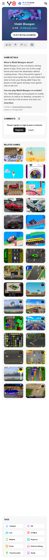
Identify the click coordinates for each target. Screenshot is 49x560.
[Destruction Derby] (13, 357)
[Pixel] (14, 546)
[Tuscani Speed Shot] (35, 306)
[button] (8, 102)
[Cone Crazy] (35, 256)
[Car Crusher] (13, 188)
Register (19, 130)
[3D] (35, 526)
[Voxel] (35, 552)
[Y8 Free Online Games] (11, 3)
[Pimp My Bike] (13, 154)
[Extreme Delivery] (13, 239)
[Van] (35, 273)
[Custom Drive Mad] (35, 239)
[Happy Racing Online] (35, 188)
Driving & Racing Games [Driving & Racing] (22, 107)
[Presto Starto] (35, 171)
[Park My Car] (35, 357)
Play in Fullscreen (24, 35)
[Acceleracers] (13, 340)
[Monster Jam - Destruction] (13, 306)
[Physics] (35, 539)
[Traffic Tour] (13, 222)
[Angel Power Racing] (35, 323)
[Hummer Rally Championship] (35, 391)
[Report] (23, 44)
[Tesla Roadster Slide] (13, 205)
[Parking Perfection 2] (35, 374)
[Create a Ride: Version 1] (13, 391)
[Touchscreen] (14, 552)
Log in (31, 130)
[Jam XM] (35, 340)
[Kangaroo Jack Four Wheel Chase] (35, 289)
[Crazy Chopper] (35, 154)
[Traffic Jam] (13, 323)
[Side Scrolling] (35, 546)
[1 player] (14, 526)
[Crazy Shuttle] (13, 273)
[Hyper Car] (35, 222)
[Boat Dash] (13, 171)
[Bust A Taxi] (13, 256)
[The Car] (13, 289)
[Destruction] (13, 374)
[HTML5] (35, 532)
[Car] (14, 532)
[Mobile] (14, 539)
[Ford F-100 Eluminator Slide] (35, 205)
